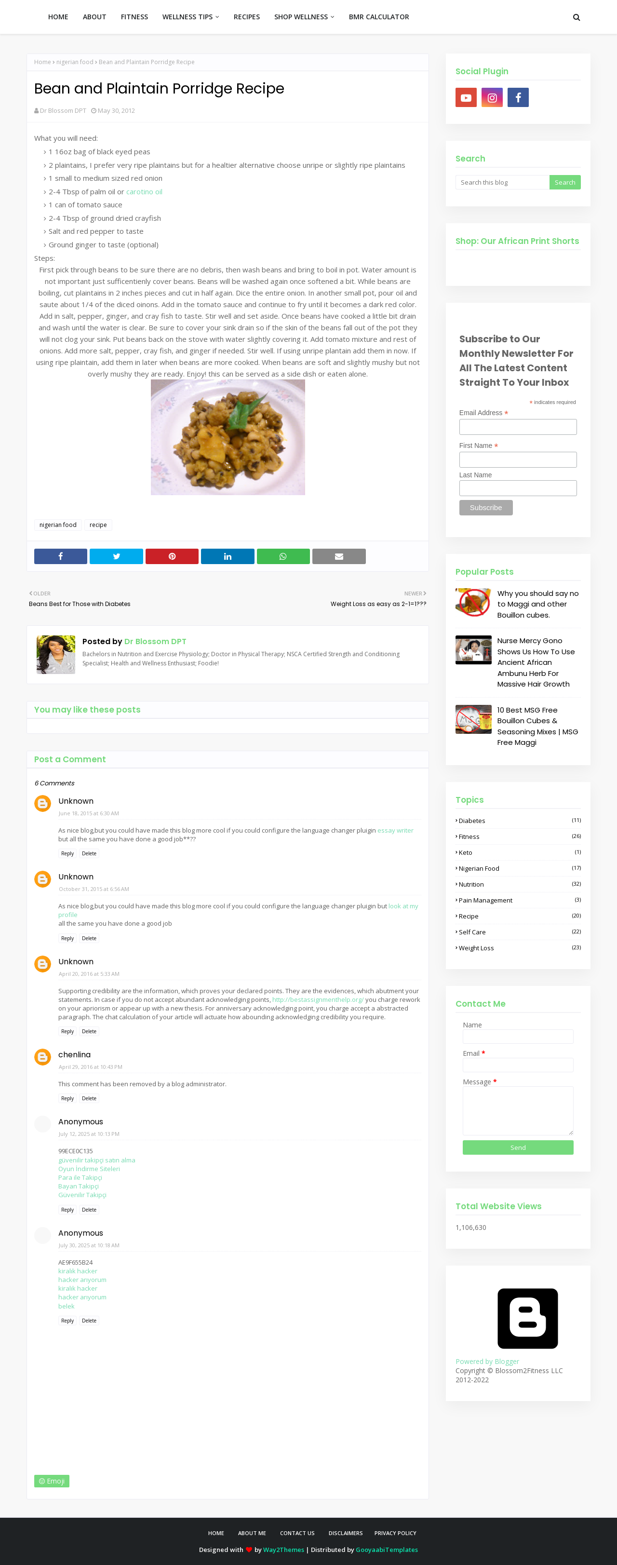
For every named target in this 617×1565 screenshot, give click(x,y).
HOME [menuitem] (58, 16)
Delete (89, 853)
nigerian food (75, 62)
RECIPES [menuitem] (247, 16)
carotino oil (144, 191)
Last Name (475, 475)
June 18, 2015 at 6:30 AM (89, 813)
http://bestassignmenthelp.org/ (318, 999)
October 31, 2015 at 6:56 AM (94, 888)
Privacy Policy (395, 1533)
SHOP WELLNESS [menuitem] (301, 16)
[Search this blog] (503, 182)
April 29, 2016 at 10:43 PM (90, 1066)
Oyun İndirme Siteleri (89, 1168)
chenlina (74, 1054)
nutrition (520, 884)
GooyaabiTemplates (387, 1549)
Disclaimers (346, 1533)
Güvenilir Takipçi (82, 1194)
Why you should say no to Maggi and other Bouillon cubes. (538, 604)
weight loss (520, 948)
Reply (67, 853)
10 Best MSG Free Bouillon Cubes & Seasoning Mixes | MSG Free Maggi (537, 726)
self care (520, 932)
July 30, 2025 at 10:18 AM (89, 1245)
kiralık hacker (77, 1271)
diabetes (520, 820)
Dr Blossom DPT (63, 110)
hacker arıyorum (82, 1279)
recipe (98, 525)
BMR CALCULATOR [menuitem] (379, 16)
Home (42, 62)
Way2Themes (283, 1549)
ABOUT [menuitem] (95, 16)
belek (66, 1306)
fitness (520, 836)
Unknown (76, 801)
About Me (252, 1533)
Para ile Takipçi (80, 1177)
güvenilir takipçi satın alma (96, 1160)
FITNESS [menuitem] (134, 16)
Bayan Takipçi (78, 1186)
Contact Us (297, 1533)
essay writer (395, 830)
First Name (478, 445)
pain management (520, 900)
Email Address (484, 413)
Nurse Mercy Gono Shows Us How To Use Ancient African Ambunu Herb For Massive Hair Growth (536, 662)
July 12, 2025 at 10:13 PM (89, 1133)
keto (520, 852)
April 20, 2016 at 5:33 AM (89, 973)
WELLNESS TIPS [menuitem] (187, 16)
